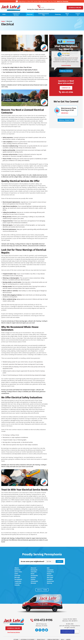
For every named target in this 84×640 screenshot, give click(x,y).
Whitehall (33, 579)
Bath (46, 568)
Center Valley (49, 570)
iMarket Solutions (34, 637)
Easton (47, 571)
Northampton (49, 575)
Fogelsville (18, 573)
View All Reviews (66, 71)
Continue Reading (66, 65)
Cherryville (64, 570)
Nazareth (17, 575)
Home (3, 21)
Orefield (63, 575)
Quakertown (33, 577)
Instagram (39, 627)
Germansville (34, 573)
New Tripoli (33, 575)
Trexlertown (18, 579)
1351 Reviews (70, 41)
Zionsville (63, 579)
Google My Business (46, 627)
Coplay (32, 571)
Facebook (36, 627)
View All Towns (42, 584)
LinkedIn (43, 627)
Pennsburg (18, 577)
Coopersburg (18, 571)
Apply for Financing (62, 1)
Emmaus (63, 571)
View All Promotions (66, 120)
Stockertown (65, 577)
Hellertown (48, 573)
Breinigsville (18, 570)
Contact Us (66, 88)
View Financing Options (14, 626)
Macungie (64, 573)
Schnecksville (49, 577)
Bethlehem (64, 568)
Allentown (33, 568)
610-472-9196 (43, 6)
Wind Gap (48, 579)
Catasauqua (33, 570)
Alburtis (17, 568)
